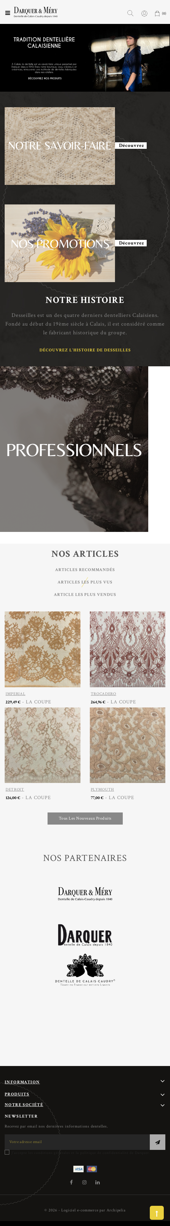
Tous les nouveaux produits (85, 818)
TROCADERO (103, 694)
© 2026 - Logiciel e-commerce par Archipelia (84, 1210)
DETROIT (15, 789)
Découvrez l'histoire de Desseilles (85, 350)
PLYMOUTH (102, 789)
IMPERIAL (15, 694)
